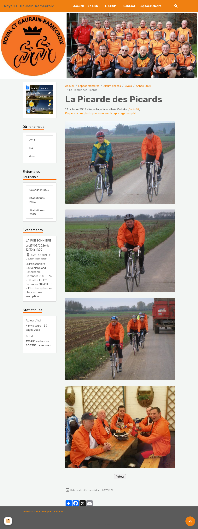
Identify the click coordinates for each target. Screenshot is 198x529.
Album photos (112, 86)
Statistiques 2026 (37, 200)
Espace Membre (150, 6)
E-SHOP (111, 6)
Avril (32, 140)
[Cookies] (8, 521)
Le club (93, 6)
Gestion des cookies (99, 524)
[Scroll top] (190, 521)
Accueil (78, 6)
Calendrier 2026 (39, 190)
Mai (31, 148)
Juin (32, 156)
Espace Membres (88, 86)
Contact (129, 6)
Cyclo (128, 86)
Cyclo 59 (134, 109)
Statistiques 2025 (37, 213)
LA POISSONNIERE (38, 241)
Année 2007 (143, 86)
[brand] (29, 6)
